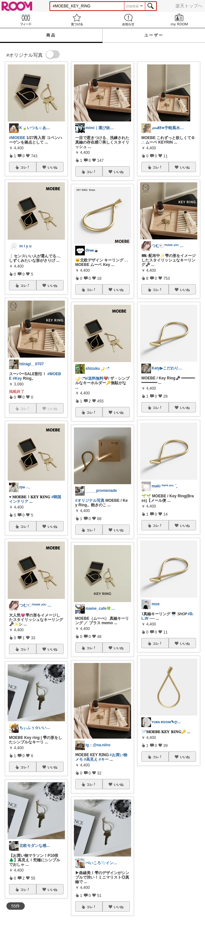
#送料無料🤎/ (97, 378)
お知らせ (128, 20)
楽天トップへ (188, 5)
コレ (25, 167)
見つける (77, 20)
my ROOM (179, 20)
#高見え (91, 759)
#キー (104, 759)
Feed (25, 20)
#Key (17, 378)
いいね (52, 167)
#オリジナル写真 (89, 500)
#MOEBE (17, 138)
